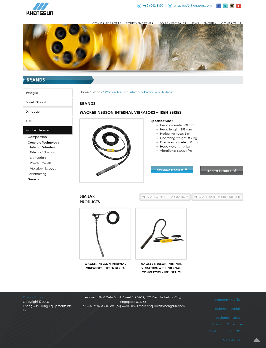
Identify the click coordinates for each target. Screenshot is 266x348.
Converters (38, 158)
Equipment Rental (140, 23)
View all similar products (165, 197)
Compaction (37, 137)
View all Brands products (217, 197)
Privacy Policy (33, 297)
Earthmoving (37, 174)
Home (84, 92)
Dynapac (33, 112)
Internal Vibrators (42, 147)
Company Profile (106, 23)
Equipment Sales (173, 23)
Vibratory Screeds (43, 168)
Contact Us (231, 23)
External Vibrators (43, 152)
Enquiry (210, 23)
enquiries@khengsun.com (193, 5)
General (34, 179)
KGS (28, 121)
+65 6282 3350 (153, 5)
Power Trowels (40, 163)
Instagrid (32, 93)
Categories (235, 324)
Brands (97, 92)
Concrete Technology (43, 142)
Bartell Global (36, 102)
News (195, 23)
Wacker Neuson (37, 130)
